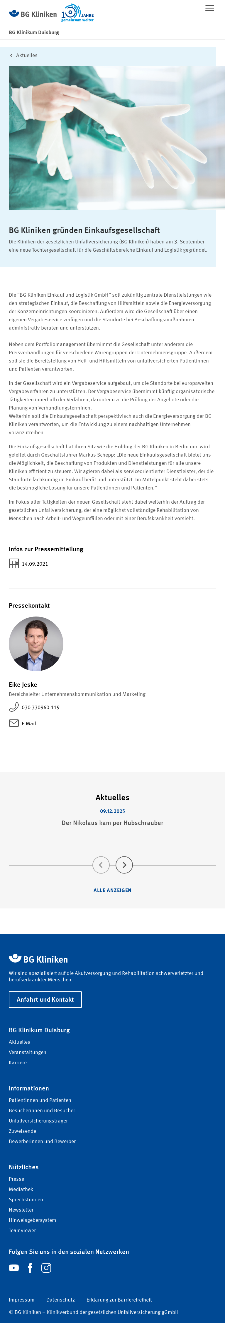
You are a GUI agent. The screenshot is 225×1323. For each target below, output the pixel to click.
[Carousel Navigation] (112, 857)
